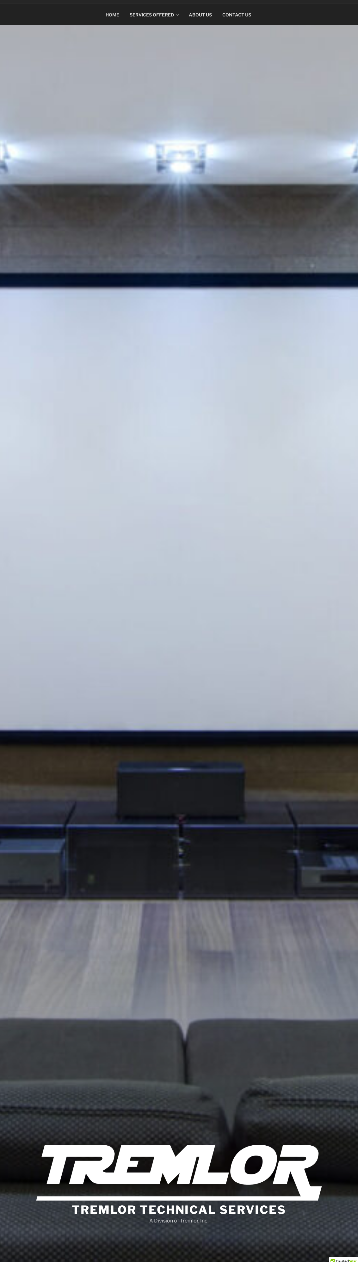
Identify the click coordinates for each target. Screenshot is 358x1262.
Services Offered (155, 11)
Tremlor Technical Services (179, 1207)
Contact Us (236, 11)
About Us (200, 11)
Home (112, 11)
